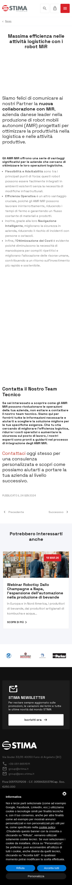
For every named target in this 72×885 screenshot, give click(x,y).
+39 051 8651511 (16, 763)
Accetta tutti (51, 868)
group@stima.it (15, 768)
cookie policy (47, 827)
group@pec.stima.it (18, 773)
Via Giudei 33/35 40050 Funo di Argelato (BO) (31, 757)
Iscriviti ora (36, 720)
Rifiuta (20, 868)
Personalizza (36, 876)
